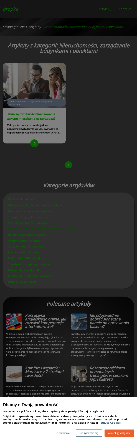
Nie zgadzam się (89, 433)
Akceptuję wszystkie (119, 433)
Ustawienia (63, 433)
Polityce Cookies (110, 422)
